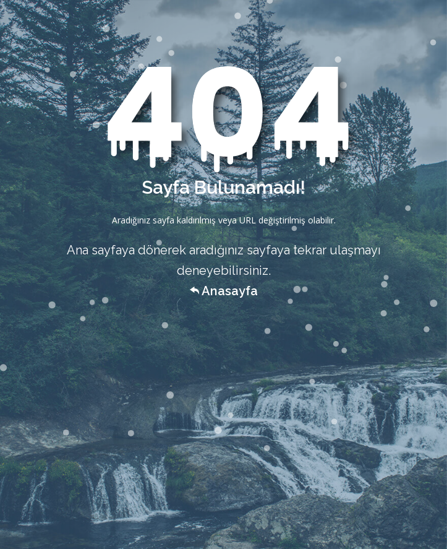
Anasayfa (224, 290)
